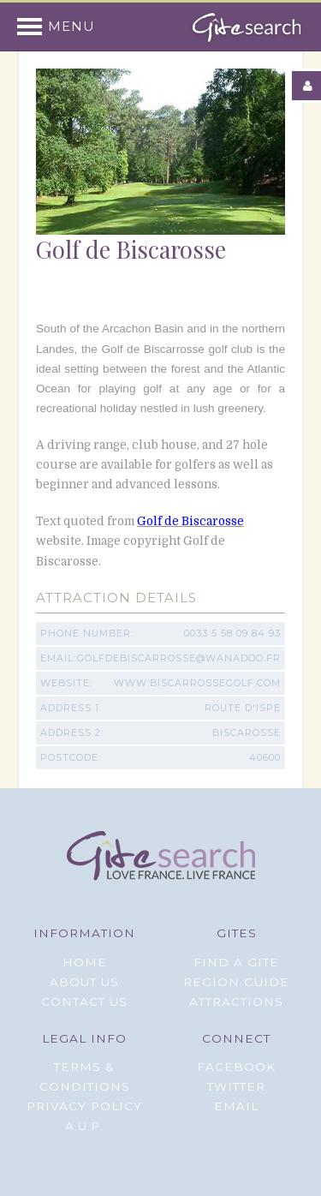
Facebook (236, 1066)
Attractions (236, 1001)
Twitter (236, 1086)
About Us (84, 982)
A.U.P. (84, 1126)
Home (84, 962)
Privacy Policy (84, 1106)
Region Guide (236, 982)
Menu (71, 26)
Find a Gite (236, 962)
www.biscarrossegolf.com (197, 683)
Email (236, 1106)
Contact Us (84, 1001)
